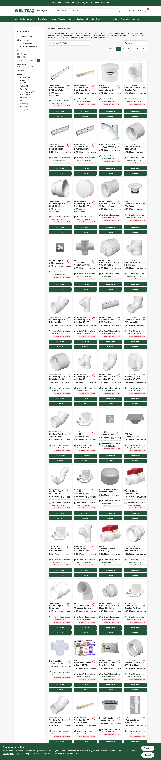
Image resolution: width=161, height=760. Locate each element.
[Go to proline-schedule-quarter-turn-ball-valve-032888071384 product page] (135, 493)
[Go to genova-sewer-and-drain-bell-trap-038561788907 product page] (135, 436)
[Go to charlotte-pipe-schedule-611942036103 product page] (85, 321)
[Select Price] (38, 60)
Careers (136, 19)
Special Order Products (28, 46)
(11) (24, 86)
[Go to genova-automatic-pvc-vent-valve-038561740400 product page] (110, 90)
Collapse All (21, 67)
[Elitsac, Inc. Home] (24, 11)
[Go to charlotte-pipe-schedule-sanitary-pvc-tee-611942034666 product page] (85, 378)
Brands (53, 19)
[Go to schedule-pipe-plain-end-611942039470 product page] (85, 721)
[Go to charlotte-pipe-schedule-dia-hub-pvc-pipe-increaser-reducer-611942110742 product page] (60, 206)
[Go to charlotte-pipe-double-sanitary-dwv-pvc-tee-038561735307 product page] (85, 264)
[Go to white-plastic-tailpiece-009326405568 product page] (135, 721)
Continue (147, 748)
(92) (27, 77)
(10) (24, 89)
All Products (24, 40)
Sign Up (140, 11)
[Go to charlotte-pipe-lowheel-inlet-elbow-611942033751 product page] (135, 321)
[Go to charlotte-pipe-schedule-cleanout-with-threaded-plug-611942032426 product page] (110, 264)
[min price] (21, 60)
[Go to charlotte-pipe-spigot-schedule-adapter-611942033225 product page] (110, 206)
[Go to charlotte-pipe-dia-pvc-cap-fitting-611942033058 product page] (85, 206)
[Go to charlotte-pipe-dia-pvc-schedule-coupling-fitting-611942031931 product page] (60, 378)
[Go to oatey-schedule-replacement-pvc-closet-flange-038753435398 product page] (135, 206)
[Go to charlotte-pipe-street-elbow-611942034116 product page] (60, 721)
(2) (25, 95)
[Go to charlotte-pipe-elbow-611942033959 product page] (60, 321)
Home (16, 19)
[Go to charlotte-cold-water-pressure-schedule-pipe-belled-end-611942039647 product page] (60, 90)
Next (143, 49)
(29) (24, 80)
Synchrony (31, 19)
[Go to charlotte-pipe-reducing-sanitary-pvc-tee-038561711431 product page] (60, 264)
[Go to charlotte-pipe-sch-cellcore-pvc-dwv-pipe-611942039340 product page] (60, 148)
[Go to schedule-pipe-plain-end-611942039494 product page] (110, 321)
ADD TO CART (60, 111)
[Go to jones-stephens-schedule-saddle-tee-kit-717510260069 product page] (85, 493)
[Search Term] (87, 10)
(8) (27, 92)
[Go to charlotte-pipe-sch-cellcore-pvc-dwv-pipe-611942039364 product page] (85, 148)
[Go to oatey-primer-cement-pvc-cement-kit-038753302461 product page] (85, 664)
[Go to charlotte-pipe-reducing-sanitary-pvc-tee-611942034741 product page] (135, 264)
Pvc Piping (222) (24, 70)
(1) (23, 101)
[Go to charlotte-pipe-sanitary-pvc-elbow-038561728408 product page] (85, 607)
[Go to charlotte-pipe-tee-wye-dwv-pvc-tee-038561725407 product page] (110, 148)
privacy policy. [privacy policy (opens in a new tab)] (8, 754)
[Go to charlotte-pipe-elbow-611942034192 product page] (60, 607)
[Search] (119, 11)
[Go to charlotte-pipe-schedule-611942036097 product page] (85, 550)
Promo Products (26, 36)
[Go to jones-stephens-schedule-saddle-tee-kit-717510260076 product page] (135, 607)
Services (72, 19)
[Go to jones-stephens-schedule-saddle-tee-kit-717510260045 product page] (60, 550)
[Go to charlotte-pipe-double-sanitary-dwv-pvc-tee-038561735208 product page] (60, 664)
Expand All (30, 67)
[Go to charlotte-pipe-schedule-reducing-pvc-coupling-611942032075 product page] (110, 607)
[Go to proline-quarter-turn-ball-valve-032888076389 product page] (110, 550)
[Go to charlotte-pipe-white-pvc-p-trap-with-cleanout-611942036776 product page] (60, 493)
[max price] (31, 60)
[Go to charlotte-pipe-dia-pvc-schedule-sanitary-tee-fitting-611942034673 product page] (135, 90)
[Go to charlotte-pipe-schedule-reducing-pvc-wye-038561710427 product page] (110, 436)
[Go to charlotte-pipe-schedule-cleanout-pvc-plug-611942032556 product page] (135, 378)
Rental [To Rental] (22, 19)
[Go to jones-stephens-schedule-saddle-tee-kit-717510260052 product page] (85, 436)
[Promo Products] (18, 36)
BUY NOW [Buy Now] (60, 116)
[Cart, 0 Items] (146, 10)
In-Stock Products (26, 43)
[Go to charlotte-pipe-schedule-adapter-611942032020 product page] (135, 148)
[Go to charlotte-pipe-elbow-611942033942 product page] (60, 436)
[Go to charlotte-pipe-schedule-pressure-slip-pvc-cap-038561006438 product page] (110, 493)
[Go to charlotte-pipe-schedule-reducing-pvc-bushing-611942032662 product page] (135, 664)
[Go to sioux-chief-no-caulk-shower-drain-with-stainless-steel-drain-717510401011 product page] (110, 721)
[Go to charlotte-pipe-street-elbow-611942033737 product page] (110, 378)
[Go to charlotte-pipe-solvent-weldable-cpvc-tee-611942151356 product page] (110, 664)
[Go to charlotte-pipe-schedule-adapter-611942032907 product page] (135, 550)
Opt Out (148, 755)
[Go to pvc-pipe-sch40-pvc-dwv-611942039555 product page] (85, 90)
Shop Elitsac (42, 19)
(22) (23, 83)
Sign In (131, 11)
